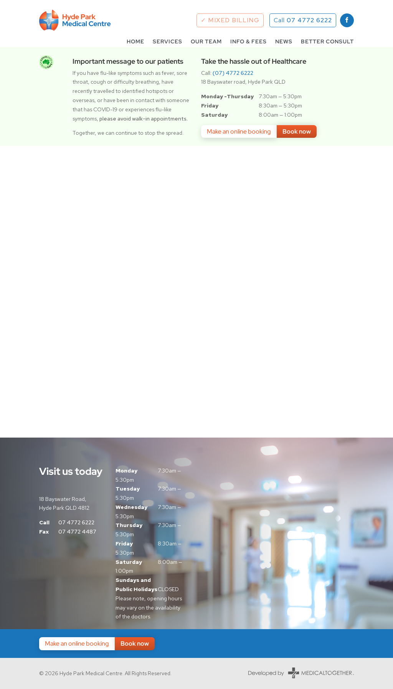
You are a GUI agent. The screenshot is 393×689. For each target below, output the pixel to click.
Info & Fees (248, 42)
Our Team (206, 42)
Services (167, 42)
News (283, 42)
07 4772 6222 (76, 522)
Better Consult (327, 42)
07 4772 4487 (77, 531)
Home (135, 42)
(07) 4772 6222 (233, 72)
